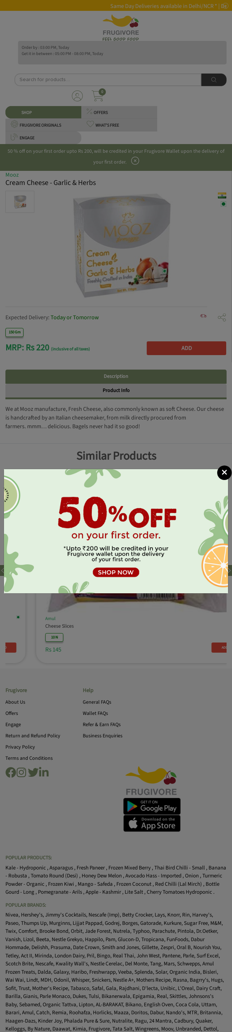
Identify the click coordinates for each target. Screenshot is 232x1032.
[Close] (224, 473)
